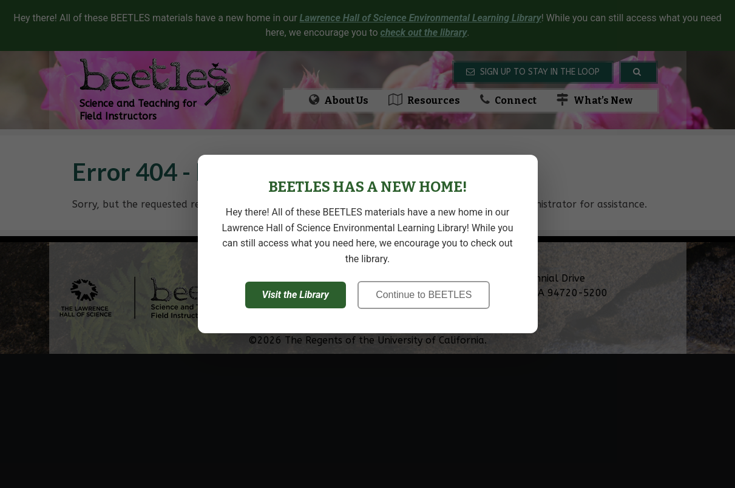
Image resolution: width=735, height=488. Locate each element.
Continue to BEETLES (424, 295)
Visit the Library (295, 294)
